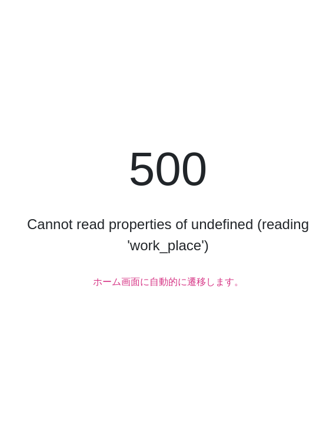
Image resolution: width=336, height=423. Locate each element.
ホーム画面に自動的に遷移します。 (168, 282)
